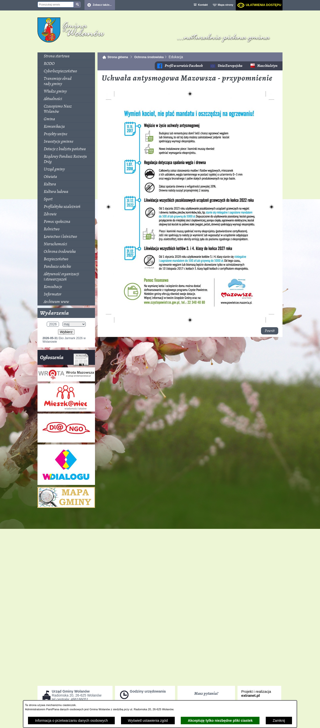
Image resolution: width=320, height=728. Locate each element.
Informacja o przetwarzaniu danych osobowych (71, 721)
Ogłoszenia (64, 359)
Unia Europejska (230, 65)
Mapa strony (225, 4)
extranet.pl (250, 696)
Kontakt (203, 4)
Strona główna (118, 57)
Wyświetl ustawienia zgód (148, 721)
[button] (190, 321)
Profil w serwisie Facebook (184, 65)
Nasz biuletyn (267, 65)
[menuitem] (66, 56)
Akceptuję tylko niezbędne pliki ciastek (220, 721)
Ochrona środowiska (149, 57)
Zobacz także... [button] (102, 4)
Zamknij (279, 721)
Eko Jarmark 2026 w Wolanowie (64, 339)
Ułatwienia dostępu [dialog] (263, 5)
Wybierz (66, 332)
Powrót (269, 330)
